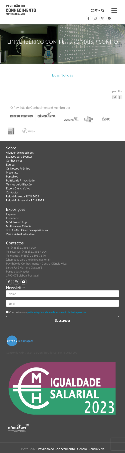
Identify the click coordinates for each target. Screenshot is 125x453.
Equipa (10, 164)
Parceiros (12, 176)
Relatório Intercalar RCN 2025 (25, 200)
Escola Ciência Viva (18, 188)
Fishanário (12, 218)
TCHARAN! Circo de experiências (27, 230)
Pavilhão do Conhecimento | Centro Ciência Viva (71, 449)
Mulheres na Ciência (18, 226)
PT (95, 10)
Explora (11, 214)
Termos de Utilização (19, 184)
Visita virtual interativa (20, 234)
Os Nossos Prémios (18, 168)
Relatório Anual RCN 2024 (22, 196)
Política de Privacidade (20, 180)
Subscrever (62, 320)
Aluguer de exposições (20, 152)
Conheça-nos (14, 160)
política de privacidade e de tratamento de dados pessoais (56, 312)
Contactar (12, 192)
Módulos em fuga (16, 222)
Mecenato (12, 172)
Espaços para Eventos (19, 156)
